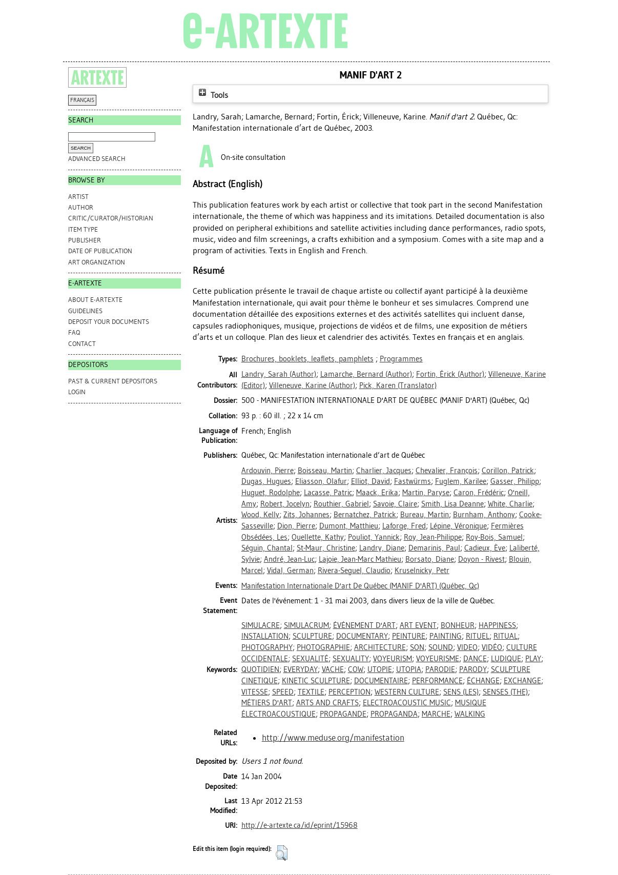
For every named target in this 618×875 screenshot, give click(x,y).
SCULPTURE (312, 636)
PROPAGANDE (343, 714)
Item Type (83, 229)
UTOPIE (379, 669)
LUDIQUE (506, 658)
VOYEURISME (437, 658)
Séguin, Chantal (267, 548)
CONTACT (82, 344)
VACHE (333, 669)
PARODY (473, 669)
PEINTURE (408, 636)
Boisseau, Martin (325, 470)
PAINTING (445, 636)
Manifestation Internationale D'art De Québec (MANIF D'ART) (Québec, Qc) (360, 586)
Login (77, 392)
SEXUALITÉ (310, 658)
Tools (212, 95)
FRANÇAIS (82, 100)
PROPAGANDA (394, 714)
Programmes (401, 358)
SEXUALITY (351, 658)
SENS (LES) (461, 692)
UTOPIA (408, 669)
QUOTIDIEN (260, 669)
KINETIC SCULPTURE (316, 680)
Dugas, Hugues (266, 481)
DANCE (475, 658)
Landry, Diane (381, 548)
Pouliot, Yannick (374, 537)
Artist (78, 196)
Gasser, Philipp (514, 481)
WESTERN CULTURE (407, 692)
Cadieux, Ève (484, 548)
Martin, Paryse (425, 492)
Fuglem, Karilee (460, 481)
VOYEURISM (392, 658)
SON (417, 647)
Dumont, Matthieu (348, 526)
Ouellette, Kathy (318, 537)
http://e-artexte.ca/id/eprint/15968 (299, 825)
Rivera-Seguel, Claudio (354, 570)
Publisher (84, 240)
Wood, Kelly (260, 514)
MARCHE (436, 714)
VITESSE (254, 692)
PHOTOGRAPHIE (323, 647)
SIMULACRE (260, 625)
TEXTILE (311, 692)
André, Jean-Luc (289, 559)
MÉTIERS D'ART (266, 702)
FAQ (74, 332)
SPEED (283, 692)
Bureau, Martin (424, 514)
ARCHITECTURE (380, 647)
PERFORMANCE (437, 680)
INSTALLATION (265, 636)
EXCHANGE (522, 680)
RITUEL (477, 636)
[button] (281, 853)
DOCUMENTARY (362, 636)
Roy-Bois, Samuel (494, 537)
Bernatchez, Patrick (365, 514)
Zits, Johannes (306, 514)
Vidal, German (290, 570)
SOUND (440, 647)
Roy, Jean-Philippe (433, 537)
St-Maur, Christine (326, 548)
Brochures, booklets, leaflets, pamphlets (307, 358)
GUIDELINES (85, 311)
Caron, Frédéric (479, 492)
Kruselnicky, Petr (422, 570)
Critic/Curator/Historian (110, 218)
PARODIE (440, 669)
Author (80, 207)
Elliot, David (370, 481)
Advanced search (97, 158)
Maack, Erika (377, 492)
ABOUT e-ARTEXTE (95, 299)
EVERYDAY (300, 669)
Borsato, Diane (429, 559)
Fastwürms (412, 481)
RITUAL (505, 636)
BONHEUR (458, 625)
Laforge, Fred (404, 526)
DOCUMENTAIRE (381, 680)
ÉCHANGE (483, 680)
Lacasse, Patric (328, 492)
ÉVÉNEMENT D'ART (364, 625)
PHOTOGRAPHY (267, 647)
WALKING (470, 714)
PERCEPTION (349, 692)
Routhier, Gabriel (341, 503)
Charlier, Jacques (383, 470)
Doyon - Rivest (481, 559)
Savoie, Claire (395, 503)
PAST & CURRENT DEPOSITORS (112, 381)
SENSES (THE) (505, 692)
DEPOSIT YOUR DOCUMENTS (108, 321)
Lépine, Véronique (458, 526)
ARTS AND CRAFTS (327, 702)
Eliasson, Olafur (321, 481)
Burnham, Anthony (484, 514)
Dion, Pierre (296, 526)
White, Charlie (510, 503)
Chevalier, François (447, 470)
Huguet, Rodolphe (270, 492)
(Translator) (398, 385)
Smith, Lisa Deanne (452, 503)
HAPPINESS (497, 625)
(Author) (278, 374)
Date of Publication (100, 251)
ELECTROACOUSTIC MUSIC (407, 702)
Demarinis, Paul (434, 548)
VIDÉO (492, 647)
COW (355, 669)
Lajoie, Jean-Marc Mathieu (360, 559)
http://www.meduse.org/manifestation (333, 737)
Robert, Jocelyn (285, 503)
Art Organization (96, 262)
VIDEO (467, 647)
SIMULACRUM (306, 625)
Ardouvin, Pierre (267, 470)
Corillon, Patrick (508, 470)
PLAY (533, 658)
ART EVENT (418, 625)
